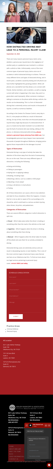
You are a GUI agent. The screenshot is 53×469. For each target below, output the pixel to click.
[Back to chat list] (26, 425)
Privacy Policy (37, 460)
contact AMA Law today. (19, 263)
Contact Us (13, 462)
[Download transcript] (45, 425)
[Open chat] (49, 465)
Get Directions (13, 420)
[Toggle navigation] (50, 3)
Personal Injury (12, 331)
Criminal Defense (12, 329)
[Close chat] (49, 425)
